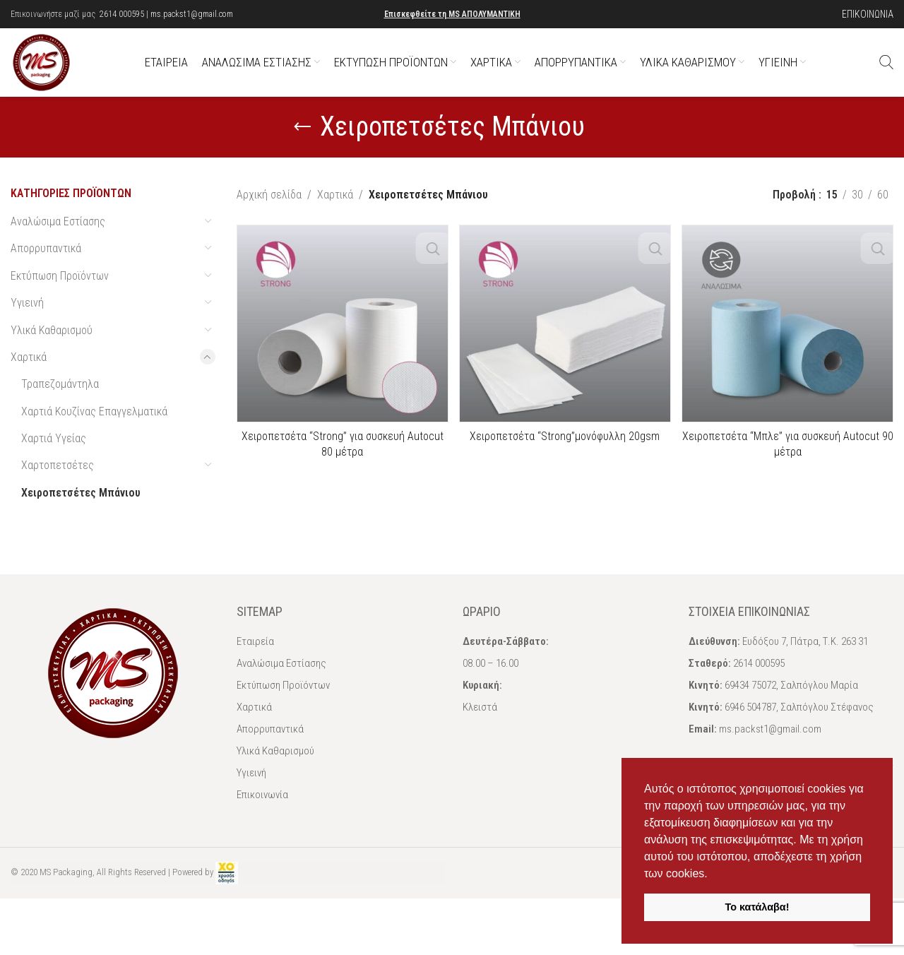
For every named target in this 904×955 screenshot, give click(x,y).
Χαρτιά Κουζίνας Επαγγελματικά (94, 427)
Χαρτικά (29, 373)
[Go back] (302, 143)
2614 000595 (122, 14)
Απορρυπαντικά (46, 264)
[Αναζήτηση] (886, 71)
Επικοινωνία (262, 811)
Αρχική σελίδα (269, 211)
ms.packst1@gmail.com (191, 14)
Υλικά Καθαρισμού (52, 346)
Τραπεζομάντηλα (60, 400)
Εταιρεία (255, 657)
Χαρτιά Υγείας (53, 454)
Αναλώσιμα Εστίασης (58, 237)
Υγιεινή (27, 319)
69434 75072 (750, 701)
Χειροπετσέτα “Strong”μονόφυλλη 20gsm (565, 452)
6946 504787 (750, 723)
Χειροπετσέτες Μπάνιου (81, 509)
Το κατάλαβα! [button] (757, 907)
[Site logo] (49, 69)
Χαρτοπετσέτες (57, 482)
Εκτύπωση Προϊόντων (60, 292)
